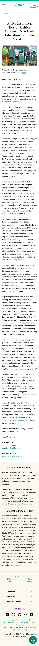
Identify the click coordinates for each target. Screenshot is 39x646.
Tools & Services (19, 601)
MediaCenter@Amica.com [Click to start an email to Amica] (12, 456)
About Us (19, 596)
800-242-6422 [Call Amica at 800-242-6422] (19, 609)
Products (19, 591)
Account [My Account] (19, 576)
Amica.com (26, 504)
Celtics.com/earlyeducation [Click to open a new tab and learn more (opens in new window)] (13, 420)
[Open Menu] (3, 5)
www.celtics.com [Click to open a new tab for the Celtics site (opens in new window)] (16, 565)
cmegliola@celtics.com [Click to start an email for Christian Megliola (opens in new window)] (11, 448)
